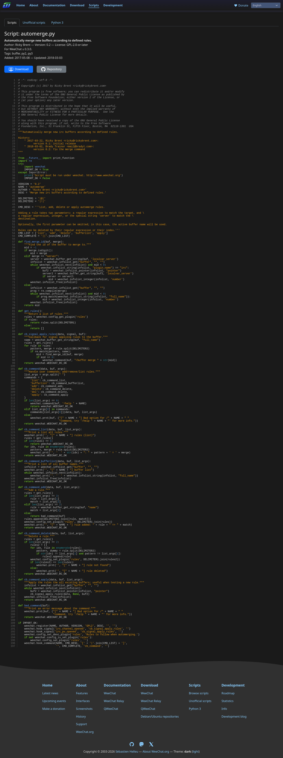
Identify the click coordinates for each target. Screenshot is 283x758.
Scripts (94, 5)
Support (81, 724)
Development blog (233, 716)
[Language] (265, 5)
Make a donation (53, 709)
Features (82, 693)
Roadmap (227, 693)
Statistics (227, 701)
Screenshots (84, 709)
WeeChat (110, 693)
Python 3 (57, 23)
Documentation (54, 5)
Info (224, 709)
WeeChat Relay (114, 701)
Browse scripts (198, 693)
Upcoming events (54, 701)
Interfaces (83, 701)
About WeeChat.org (156, 751)
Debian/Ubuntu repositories (160, 716)
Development (113, 5)
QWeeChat (111, 709)
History (81, 716)
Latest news (50, 693)
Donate (241, 5)
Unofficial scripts (34, 23)
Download (77, 5)
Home (20, 5)
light (196, 751)
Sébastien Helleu (127, 751)
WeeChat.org (85, 732)
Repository (51, 69)
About (33, 5)
